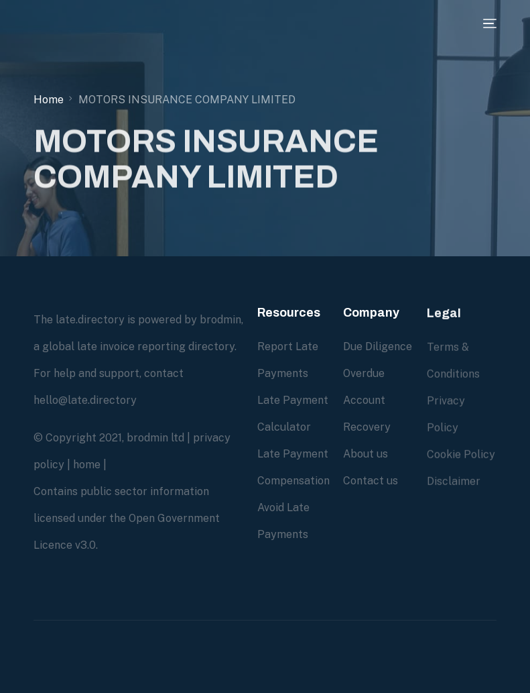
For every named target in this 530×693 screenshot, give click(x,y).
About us (365, 453)
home (87, 464)
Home (49, 99)
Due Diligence (377, 346)
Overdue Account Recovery (367, 400)
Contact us (370, 480)
